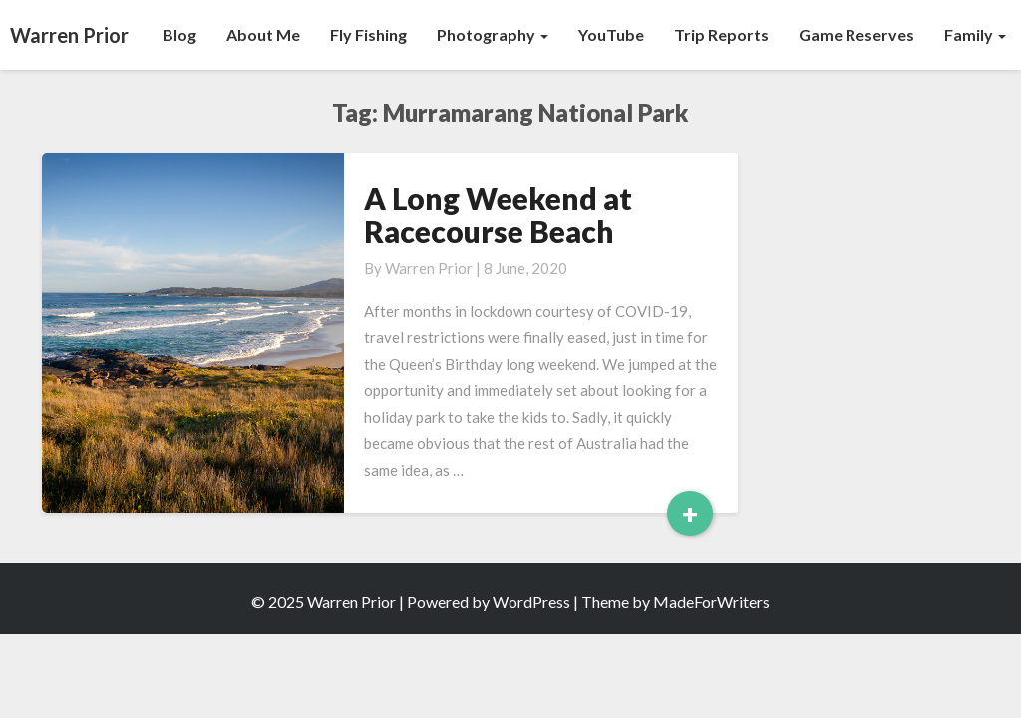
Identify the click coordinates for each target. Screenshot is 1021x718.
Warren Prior (429, 268)
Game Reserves (856, 34)
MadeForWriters (711, 601)
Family (975, 34)
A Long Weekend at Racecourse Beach (498, 214)
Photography (492, 34)
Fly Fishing (368, 34)
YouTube (611, 34)
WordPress (531, 601)
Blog (179, 34)
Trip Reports (721, 34)
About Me (263, 34)
